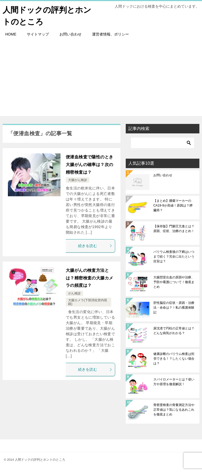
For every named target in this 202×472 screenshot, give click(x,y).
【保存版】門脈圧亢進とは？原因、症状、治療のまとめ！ (173, 228)
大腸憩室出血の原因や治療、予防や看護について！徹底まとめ (173, 282)
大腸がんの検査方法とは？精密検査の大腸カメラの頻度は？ (89, 278)
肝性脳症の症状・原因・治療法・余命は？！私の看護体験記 (173, 307)
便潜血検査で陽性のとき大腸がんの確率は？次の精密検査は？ (89, 164)
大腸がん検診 (77, 180)
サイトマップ (38, 34)
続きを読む (95, 246)
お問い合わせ (70, 34)
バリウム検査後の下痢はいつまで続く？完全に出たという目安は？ (173, 256)
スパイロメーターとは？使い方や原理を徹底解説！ (173, 382)
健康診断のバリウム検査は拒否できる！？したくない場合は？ (173, 358)
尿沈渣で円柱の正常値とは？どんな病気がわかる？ (173, 331)
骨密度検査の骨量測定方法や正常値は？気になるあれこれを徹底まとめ (173, 409)
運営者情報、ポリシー (110, 34)
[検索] (162, 143)
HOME (10, 34)
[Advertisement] (101, 79)
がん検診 (74, 293)
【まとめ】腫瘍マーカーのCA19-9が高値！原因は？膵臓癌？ (173, 205)
